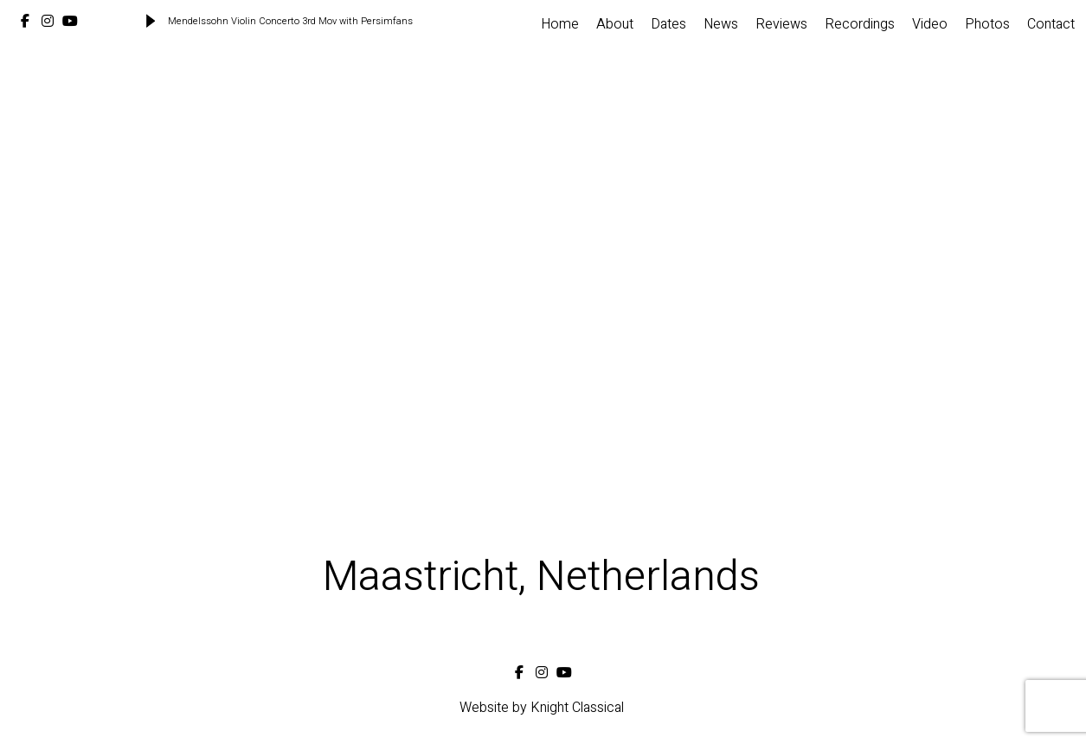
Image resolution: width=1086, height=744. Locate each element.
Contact (1051, 24)
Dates (668, 24)
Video (930, 24)
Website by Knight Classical (541, 707)
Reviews (781, 24)
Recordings (860, 24)
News (721, 24)
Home (560, 24)
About (614, 24)
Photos (987, 24)
